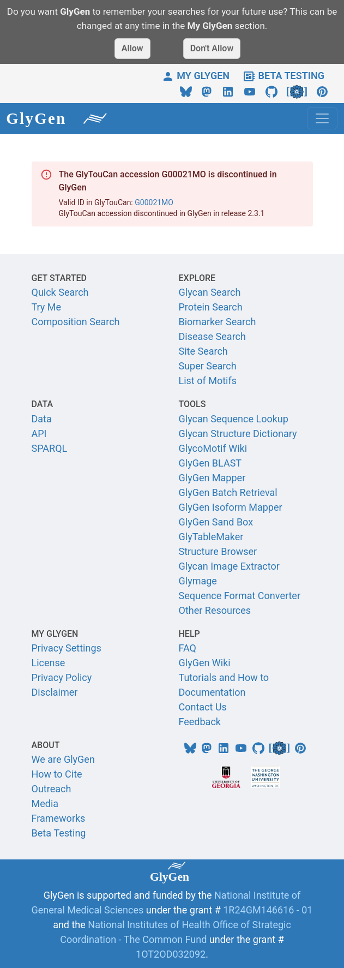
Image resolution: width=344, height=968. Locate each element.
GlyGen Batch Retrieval (228, 492)
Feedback (200, 721)
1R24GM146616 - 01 (267, 910)
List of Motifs (208, 380)
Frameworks (59, 818)
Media (45, 803)
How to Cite (57, 774)
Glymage (198, 581)
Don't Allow (212, 48)
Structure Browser (218, 551)
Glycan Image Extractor (229, 566)
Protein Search (211, 307)
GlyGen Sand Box (216, 522)
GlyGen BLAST (210, 463)
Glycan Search (210, 292)
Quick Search (60, 292)
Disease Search (212, 336)
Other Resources (215, 610)
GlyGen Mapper (212, 477)
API (39, 433)
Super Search (208, 366)
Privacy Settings (66, 648)
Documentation (212, 692)
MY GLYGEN (195, 75)
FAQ (187, 648)
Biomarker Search (217, 321)
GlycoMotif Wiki (213, 448)
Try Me (47, 307)
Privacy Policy (62, 677)
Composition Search (76, 321)
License (48, 662)
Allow (132, 48)
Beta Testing (59, 833)
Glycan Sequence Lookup (233, 419)
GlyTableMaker (211, 536)
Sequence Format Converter (240, 595)
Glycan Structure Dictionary (238, 433)
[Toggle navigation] (322, 118)
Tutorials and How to (224, 677)
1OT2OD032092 (171, 954)
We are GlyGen (63, 759)
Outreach (51, 788)
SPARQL (50, 448)
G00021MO (154, 202)
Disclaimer (55, 692)
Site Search (203, 351)
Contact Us (203, 707)
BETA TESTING (283, 75)
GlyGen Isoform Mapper (230, 507)
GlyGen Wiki (205, 662)
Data (42, 419)
